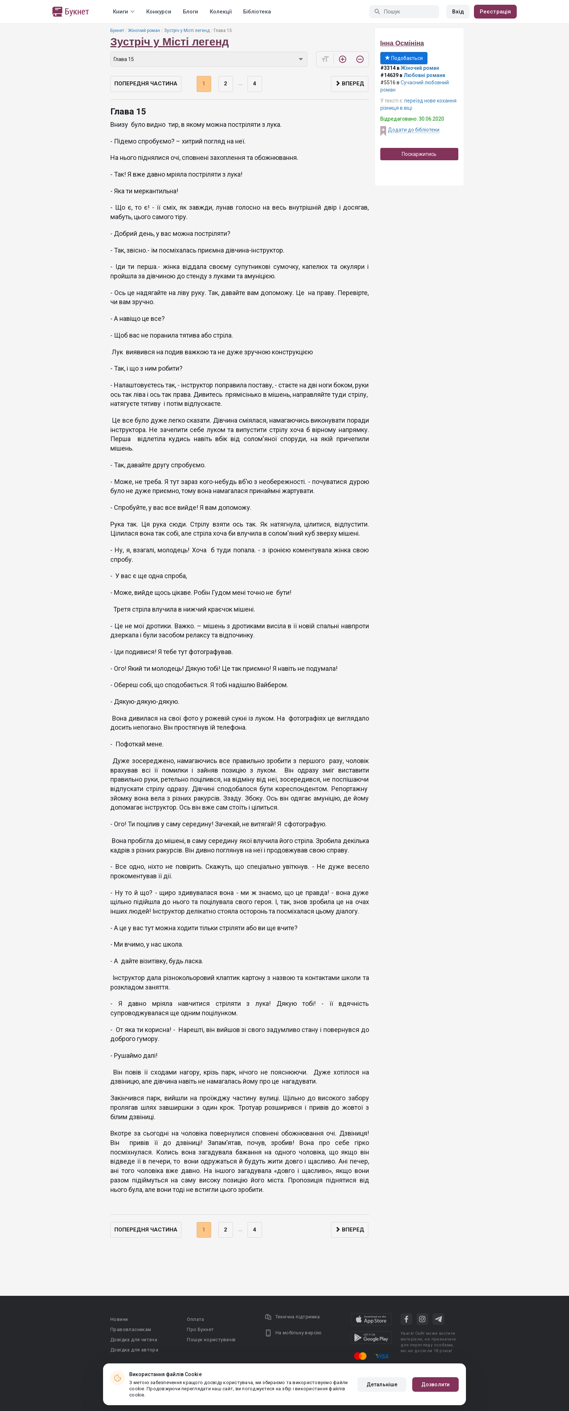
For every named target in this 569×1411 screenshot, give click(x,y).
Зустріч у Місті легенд (187, 30)
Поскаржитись (419, 154)
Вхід (458, 11)
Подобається (404, 58)
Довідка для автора (134, 1349)
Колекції (221, 11)
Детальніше (382, 1384)
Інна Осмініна (402, 43)
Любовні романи (424, 75)
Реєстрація (495, 11)
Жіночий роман (144, 30)
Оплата (195, 1319)
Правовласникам (130, 1329)
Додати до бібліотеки (413, 130)
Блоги (190, 11)
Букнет (117, 30)
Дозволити (435, 1384)
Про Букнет (200, 1329)
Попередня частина (145, 83)
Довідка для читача (133, 1339)
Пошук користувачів (211, 1339)
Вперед (349, 83)
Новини (119, 1319)
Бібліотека (257, 11)
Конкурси (158, 11)
